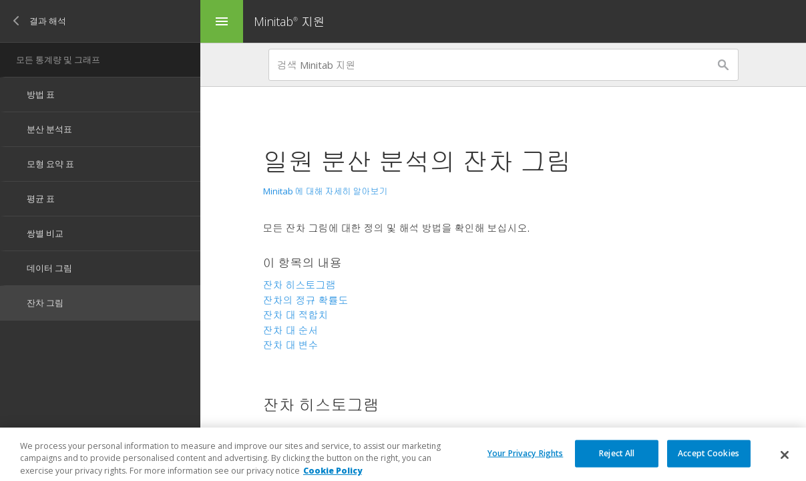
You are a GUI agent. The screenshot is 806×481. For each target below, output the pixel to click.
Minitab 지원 (289, 21)
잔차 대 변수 (291, 344)
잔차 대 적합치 (296, 314)
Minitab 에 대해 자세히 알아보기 (325, 191)
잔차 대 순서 (291, 330)
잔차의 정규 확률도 (306, 300)
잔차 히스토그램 (299, 284)
